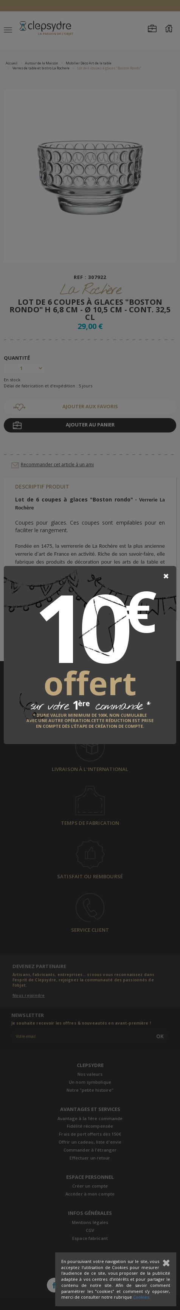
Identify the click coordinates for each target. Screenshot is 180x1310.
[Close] (166, 576)
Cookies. (141, 1297)
